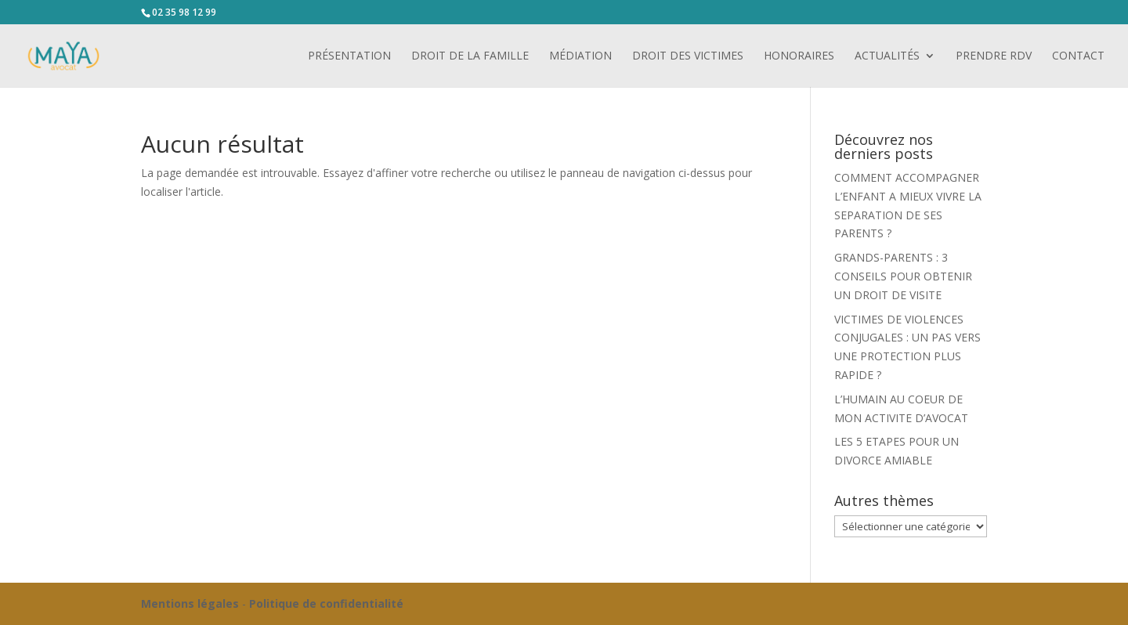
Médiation (580, 56)
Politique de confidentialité (326, 603)
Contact (1078, 56)
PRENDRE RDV (994, 56)
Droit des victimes (687, 56)
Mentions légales (190, 603)
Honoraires (799, 56)
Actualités (887, 56)
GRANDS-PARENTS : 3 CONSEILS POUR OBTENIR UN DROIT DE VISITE (903, 276)
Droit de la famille (470, 56)
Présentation (349, 56)
